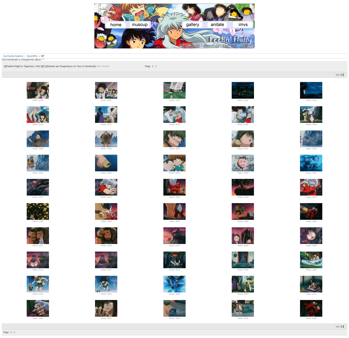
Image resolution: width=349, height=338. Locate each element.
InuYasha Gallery (13, 56)
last (338, 75)
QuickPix (32, 56)
